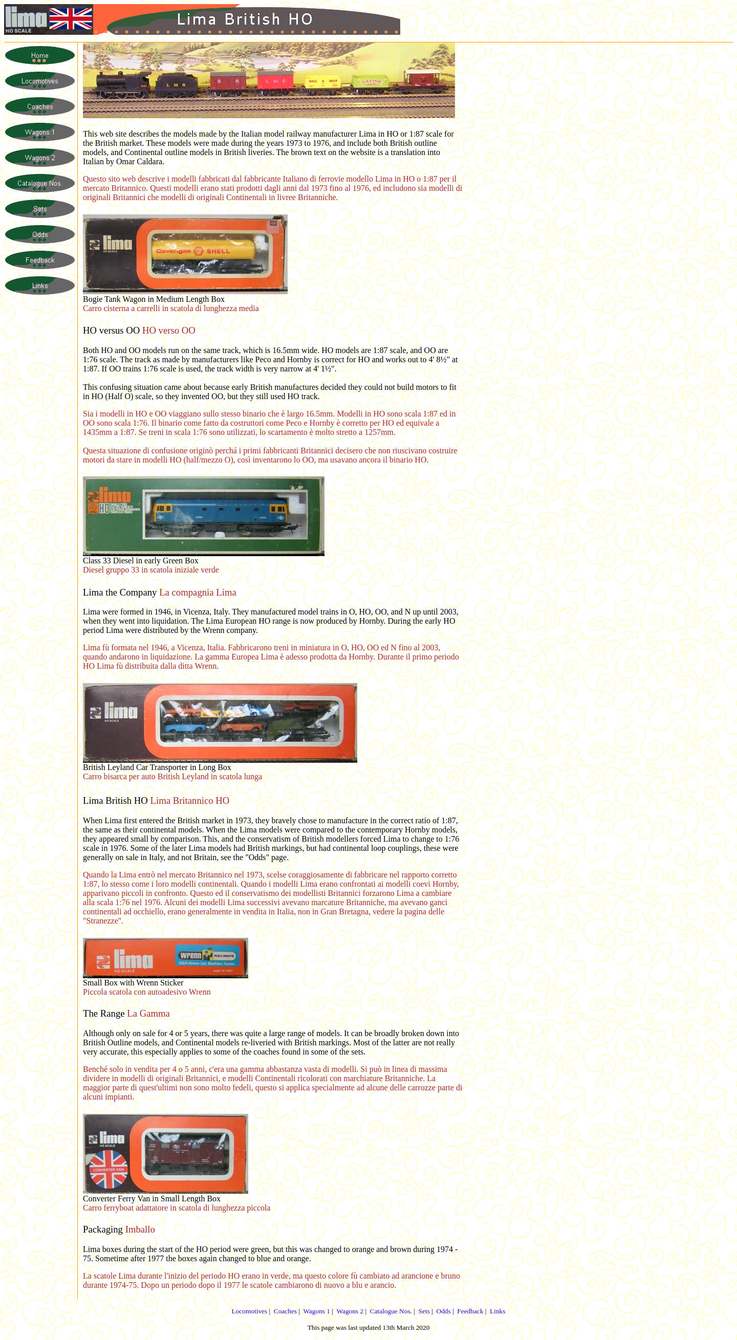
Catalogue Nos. (391, 1311)
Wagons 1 (316, 1311)
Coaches (285, 1311)
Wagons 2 (349, 1311)
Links (497, 1311)
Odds (444, 1311)
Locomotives (250, 1311)
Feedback (470, 1311)
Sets (424, 1311)
